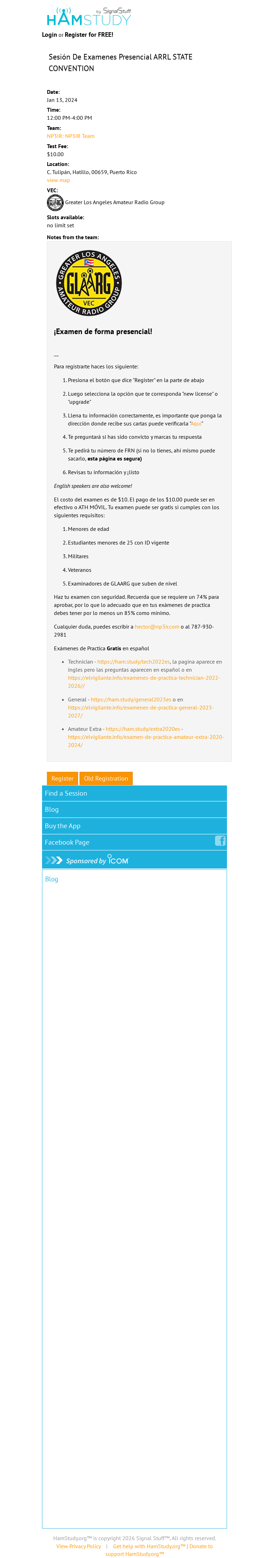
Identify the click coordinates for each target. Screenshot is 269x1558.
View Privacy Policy (78, 1546)
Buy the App (63, 825)
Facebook (68, 841)
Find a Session (66, 793)
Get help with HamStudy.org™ (149, 1546)
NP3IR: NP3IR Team (71, 135)
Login (49, 34)
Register (62, 778)
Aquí (196, 423)
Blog (52, 809)
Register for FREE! (89, 34)
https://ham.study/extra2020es (143, 728)
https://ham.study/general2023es (131, 699)
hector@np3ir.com (157, 626)
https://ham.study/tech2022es (133, 661)
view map (58, 180)
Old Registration (106, 778)
